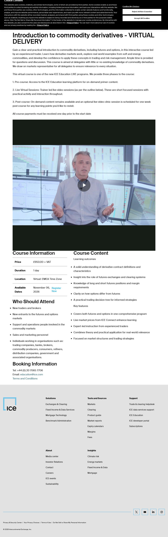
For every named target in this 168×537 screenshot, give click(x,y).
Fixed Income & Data (97, 467)
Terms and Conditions (25, 378)
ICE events (51, 478)
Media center (52, 456)
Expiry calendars (96, 426)
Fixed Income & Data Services (60, 409)
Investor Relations (54, 462)
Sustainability (52, 484)
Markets (91, 404)
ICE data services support (141, 409)
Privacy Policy (73, 16)
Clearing (92, 409)
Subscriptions (136, 426)
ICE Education (136, 415)
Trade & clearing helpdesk (141, 404)
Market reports (95, 420)
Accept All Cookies (142, 12)
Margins (91, 431)
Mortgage (92, 473)
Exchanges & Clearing (56, 404)
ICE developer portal (139, 420)
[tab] (30, 23)
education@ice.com (31, 374)
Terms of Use (46, 523)
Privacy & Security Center (12, 523)
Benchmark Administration (58, 420)
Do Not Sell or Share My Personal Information (69, 523)
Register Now (56, 290)
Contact (49, 467)
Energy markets (95, 462)
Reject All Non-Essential (142, 5)
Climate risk (93, 456)
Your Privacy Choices (31, 523)
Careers (49, 473)
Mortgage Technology (56, 415)
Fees (90, 437)
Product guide (94, 415)
